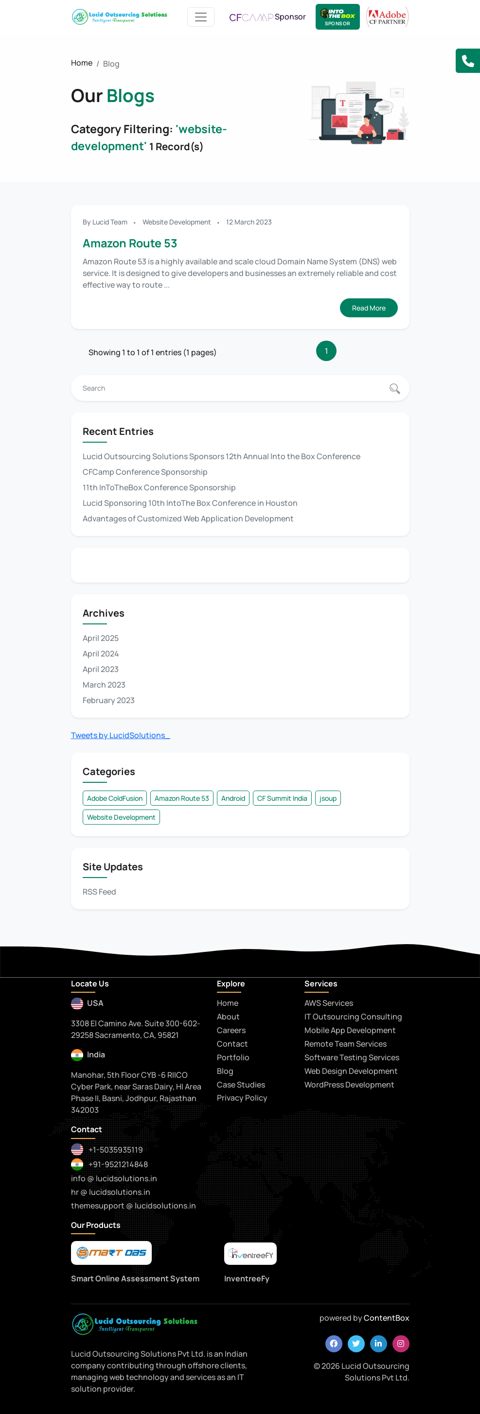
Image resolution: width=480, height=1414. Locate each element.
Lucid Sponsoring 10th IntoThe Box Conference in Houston (190, 503)
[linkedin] (378, 1343)
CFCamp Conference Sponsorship (145, 471)
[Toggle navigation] (200, 17)
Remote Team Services (345, 1043)
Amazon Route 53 (130, 243)
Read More (369, 307)
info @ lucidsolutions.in (114, 1178)
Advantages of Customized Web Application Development (188, 518)
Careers (231, 1030)
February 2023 (109, 700)
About (228, 1016)
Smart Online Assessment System (135, 1278)
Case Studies (241, 1084)
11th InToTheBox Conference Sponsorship (159, 487)
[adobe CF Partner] (387, 16)
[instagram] (400, 1343)
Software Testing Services (351, 1057)
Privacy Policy (242, 1097)
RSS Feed (99, 891)
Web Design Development (351, 1071)
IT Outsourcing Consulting (353, 1016)
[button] (468, 61)
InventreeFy (246, 1278)
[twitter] (356, 1343)
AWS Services (328, 1003)
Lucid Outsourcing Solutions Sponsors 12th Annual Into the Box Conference (221, 456)
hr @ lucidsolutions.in (110, 1192)
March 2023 (104, 684)
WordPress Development (349, 1084)
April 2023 (101, 669)
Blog (225, 1071)
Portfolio (233, 1057)
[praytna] (250, 1253)
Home (81, 62)
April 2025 (101, 638)
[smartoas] (111, 1253)
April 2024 (101, 653)
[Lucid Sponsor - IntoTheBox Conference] (338, 17)
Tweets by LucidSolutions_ (120, 735)
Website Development (176, 221)
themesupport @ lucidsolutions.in (133, 1205)
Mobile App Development (350, 1030)
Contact (232, 1043)
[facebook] (333, 1343)
